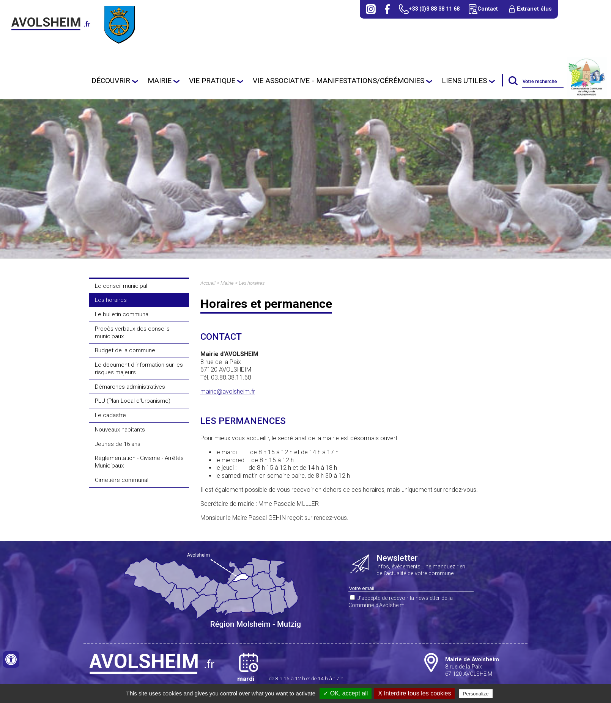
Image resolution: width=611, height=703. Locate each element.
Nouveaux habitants (120, 429)
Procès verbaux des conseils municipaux (132, 332)
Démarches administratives (130, 386)
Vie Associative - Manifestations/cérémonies (338, 80)
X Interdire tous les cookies (414, 693)
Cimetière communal (121, 480)
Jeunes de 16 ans (117, 444)
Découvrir (110, 80)
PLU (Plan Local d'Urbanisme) (132, 400)
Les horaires (111, 300)
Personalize (476, 694)
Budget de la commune (125, 350)
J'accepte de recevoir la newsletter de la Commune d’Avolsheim (400, 602)
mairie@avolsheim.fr (227, 391)
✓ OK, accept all (345, 693)
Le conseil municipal (121, 285)
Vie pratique (212, 80)
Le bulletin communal (122, 314)
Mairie (160, 80)
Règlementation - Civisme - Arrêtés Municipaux (139, 462)
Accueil (208, 283)
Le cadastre (110, 415)
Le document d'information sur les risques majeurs (139, 368)
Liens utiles (464, 80)
